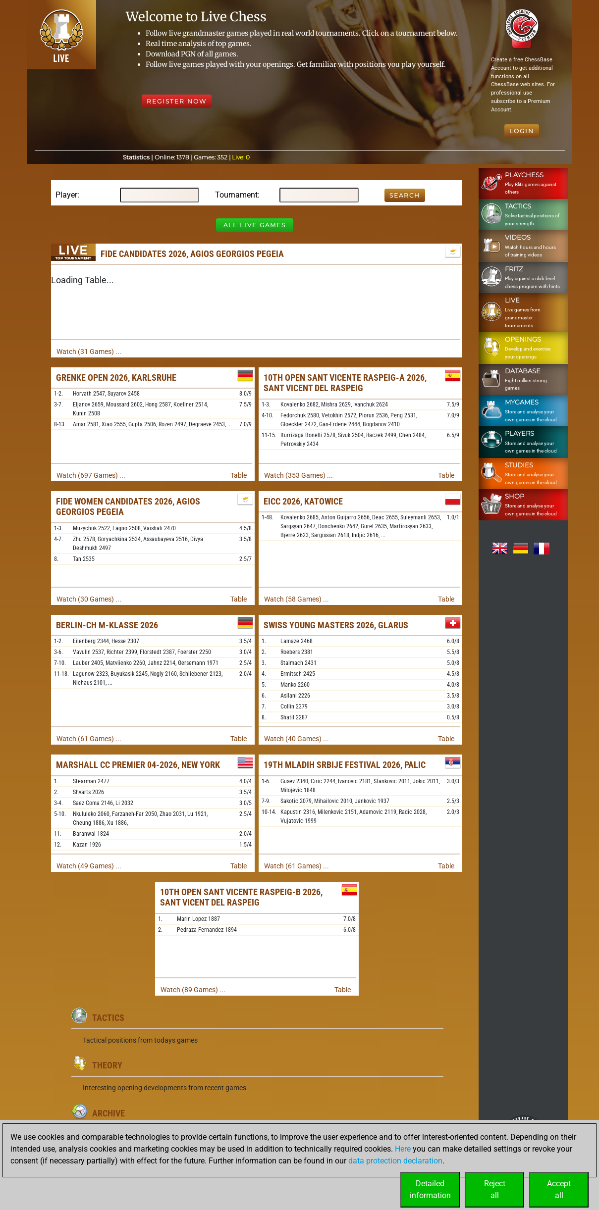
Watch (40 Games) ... (296, 739)
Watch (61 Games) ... (88, 739)
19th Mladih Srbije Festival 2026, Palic (345, 764)
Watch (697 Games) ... (90, 475)
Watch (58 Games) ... (296, 599)
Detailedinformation (430, 1189)
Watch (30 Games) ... (88, 599)
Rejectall (494, 1189)
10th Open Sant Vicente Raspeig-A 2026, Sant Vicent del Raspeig (345, 383)
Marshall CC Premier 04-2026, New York (138, 764)
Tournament (236, 195)
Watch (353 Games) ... (298, 475)
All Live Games (254, 225)
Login (521, 131)
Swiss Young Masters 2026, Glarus (336, 625)
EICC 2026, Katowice (303, 501)
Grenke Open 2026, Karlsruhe (116, 377)
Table (238, 475)
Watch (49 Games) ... (88, 866)
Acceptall (559, 1189)
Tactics (108, 1017)
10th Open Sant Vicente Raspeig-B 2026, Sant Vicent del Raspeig (241, 897)
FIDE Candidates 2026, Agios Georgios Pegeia (192, 254)
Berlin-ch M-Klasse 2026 (107, 625)
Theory (107, 1065)
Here (403, 1149)
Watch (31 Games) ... (88, 351)
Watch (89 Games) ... (193, 990)
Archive (108, 1113)
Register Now (177, 101)
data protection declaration (395, 1160)
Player (66, 195)
